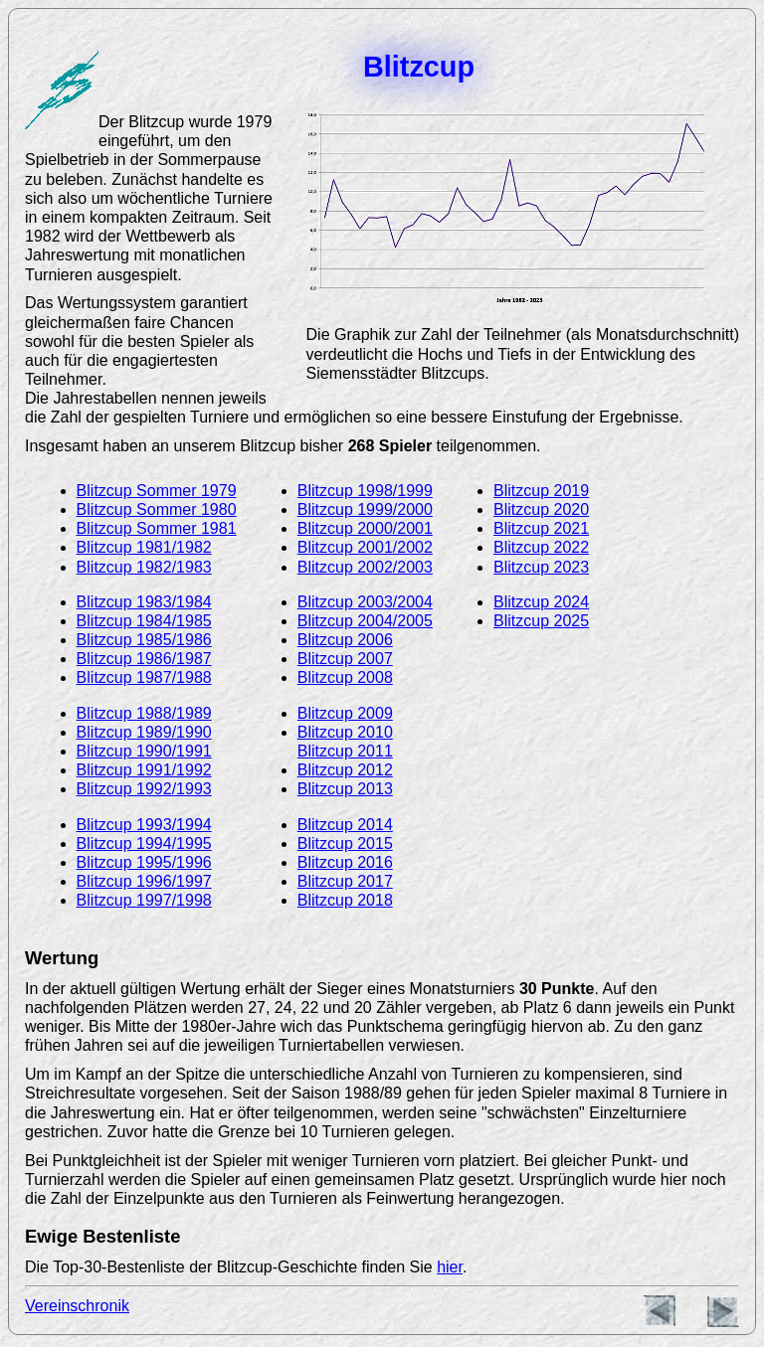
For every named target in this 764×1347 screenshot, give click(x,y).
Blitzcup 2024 (541, 601)
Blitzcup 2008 (345, 677)
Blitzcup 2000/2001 (365, 528)
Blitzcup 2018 (345, 900)
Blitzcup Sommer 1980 (157, 509)
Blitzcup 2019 (541, 490)
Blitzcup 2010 (345, 732)
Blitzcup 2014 (345, 824)
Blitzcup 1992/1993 (144, 788)
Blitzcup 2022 (541, 547)
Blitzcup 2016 (345, 862)
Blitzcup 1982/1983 (144, 567)
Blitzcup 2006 (345, 639)
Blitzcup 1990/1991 (144, 751)
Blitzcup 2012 (345, 769)
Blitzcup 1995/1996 (144, 862)
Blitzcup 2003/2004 (365, 601)
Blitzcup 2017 (345, 881)
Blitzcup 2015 (345, 843)
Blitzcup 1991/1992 (144, 769)
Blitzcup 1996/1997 (144, 881)
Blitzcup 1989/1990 (144, 732)
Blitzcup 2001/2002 (365, 547)
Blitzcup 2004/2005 (365, 620)
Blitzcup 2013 (345, 788)
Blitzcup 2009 (345, 713)
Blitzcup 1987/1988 (144, 677)
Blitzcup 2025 (541, 620)
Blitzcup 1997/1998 (144, 900)
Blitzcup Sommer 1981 (157, 528)
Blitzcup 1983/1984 (144, 601)
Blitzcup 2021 (541, 528)
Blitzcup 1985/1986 (144, 639)
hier (450, 1267)
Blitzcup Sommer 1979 (157, 490)
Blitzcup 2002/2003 (365, 567)
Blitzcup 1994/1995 (144, 843)
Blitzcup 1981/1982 (144, 547)
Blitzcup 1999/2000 (365, 509)
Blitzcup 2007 (345, 658)
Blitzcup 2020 (541, 509)
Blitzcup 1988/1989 (144, 713)
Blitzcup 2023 (541, 567)
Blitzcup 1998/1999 (365, 490)
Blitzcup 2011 (345, 751)
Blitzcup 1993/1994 (144, 824)
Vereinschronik (77, 1305)
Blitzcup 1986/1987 (144, 658)
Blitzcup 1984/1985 (144, 620)
